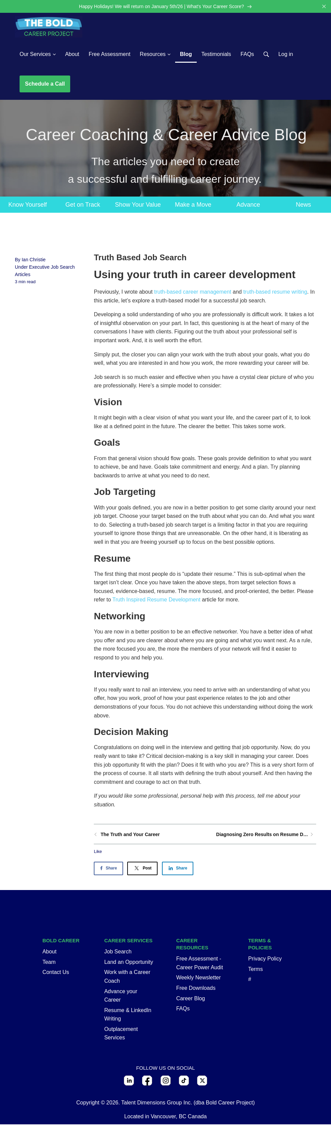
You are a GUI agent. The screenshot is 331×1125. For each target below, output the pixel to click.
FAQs (183, 1009)
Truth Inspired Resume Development (156, 600)
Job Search (118, 952)
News (303, 205)
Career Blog (190, 999)
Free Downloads (196, 988)
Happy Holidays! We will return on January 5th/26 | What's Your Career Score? (165, 6)
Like (98, 851)
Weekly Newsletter (198, 978)
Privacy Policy (265, 959)
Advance (248, 205)
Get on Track (82, 205)
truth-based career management (192, 292)
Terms (255, 970)
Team (49, 963)
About (50, 952)
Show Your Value (138, 205)
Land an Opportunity (128, 963)
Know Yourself (27, 205)
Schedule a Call (45, 84)
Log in (285, 54)
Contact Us (56, 973)
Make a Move (193, 205)
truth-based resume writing (275, 292)
